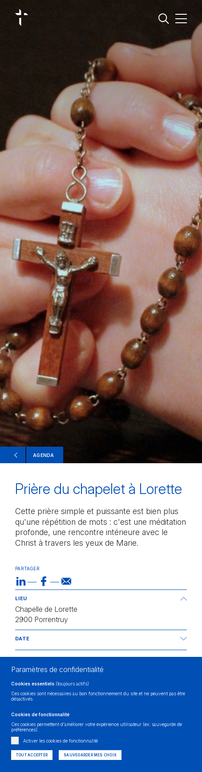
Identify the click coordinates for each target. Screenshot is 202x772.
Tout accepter (32, 755)
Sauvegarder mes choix (90, 755)
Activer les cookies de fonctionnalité (60, 740)
